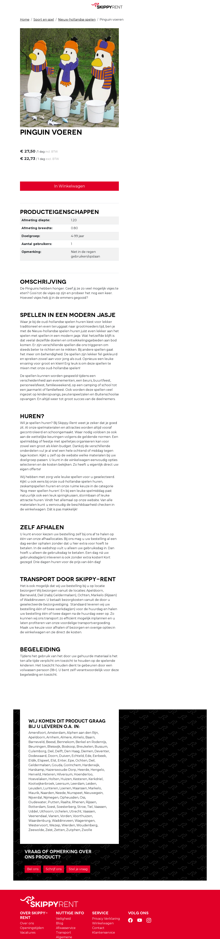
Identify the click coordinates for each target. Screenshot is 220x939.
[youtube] (182, 856)
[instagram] (191, 856)
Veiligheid (108, 853)
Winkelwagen (146, 858)
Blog (104, 858)
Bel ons (140, 751)
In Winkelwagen (156, 87)
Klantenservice (146, 867)
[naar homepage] (108, 6)
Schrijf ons (161, 751)
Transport (108, 867)
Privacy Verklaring (149, 853)
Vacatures (74, 867)
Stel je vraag (144, 761)
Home (24, 19)
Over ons (73, 858)
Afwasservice (110, 862)
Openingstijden (78, 862)
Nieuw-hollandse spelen (77, 19)
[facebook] (173, 856)
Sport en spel (43, 19)
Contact (141, 862)
